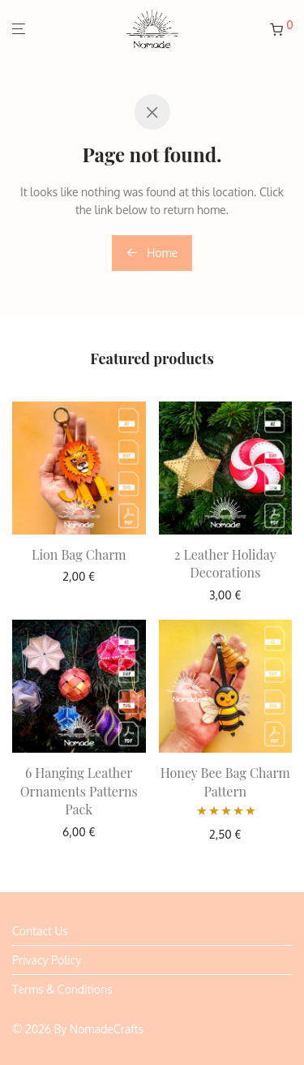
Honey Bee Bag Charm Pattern (225, 781)
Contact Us (40, 931)
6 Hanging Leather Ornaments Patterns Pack (79, 791)
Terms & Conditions (62, 989)
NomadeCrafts (106, 1029)
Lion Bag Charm (79, 554)
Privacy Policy (46, 960)
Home (152, 253)
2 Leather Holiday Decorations (225, 563)
